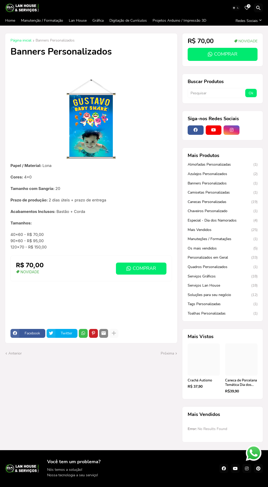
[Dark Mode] (235, 7)
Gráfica (98, 20)
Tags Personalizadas (223, 304)
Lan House (78, 20)
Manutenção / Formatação (42, 20)
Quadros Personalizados (223, 267)
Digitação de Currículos (128, 20)
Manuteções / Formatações (223, 239)
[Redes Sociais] (248, 21)
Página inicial (20, 41)
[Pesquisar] (258, 7)
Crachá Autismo (200, 380)
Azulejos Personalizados (223, 174)
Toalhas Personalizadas (223, 313)
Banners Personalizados (55, 41)
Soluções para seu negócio (223, 295)
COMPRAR (144, 268)
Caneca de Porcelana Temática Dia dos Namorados (241, 382)
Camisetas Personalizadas (223, 192)
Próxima (167, 353)
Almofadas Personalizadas (223, 164)
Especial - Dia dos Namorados (223, 220)
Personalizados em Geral (223, 257)
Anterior (15, 353)
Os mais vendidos (223, 248)
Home (10, 20)
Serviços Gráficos (223, 276)
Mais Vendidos (223, 230)
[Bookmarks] (247, 7)
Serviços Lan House (223, 285)
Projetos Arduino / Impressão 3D (179, 20)
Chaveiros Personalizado (223, 211)
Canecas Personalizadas (223, 202)
